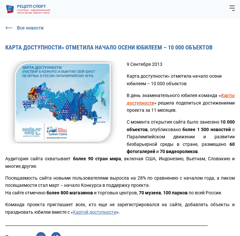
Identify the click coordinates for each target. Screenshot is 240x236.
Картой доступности (95, 212)
